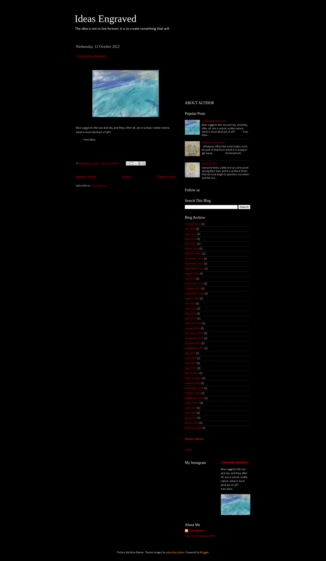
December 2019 (194, 333)
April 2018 (191, 418)
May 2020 (190, 313)
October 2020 (193, 288)
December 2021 (194, 258)
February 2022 (193, 253)
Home (127, 177)
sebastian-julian (175, 552)
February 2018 (193, 428)
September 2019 (194, 348)
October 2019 (193, 343)
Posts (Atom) (99, 185)
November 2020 (194, 283)
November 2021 (194, 263)
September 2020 (194, 293)
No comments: (111, 163)
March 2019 (192, 373)
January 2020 (192, 328)
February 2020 (193, 323)
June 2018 (190, 408)
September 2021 (194, 268)
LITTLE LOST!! (209, 164)
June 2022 (190, 234)
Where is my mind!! (213, 142)
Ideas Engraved (105, 18)
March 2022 (192, 248)
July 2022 (190, 229)
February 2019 (193, 378)
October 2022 (193, 224)
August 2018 (192, 403)
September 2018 (194, 398)
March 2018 (192, 423)
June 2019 (190, 358)
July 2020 (190, 303)
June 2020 (190, 308)
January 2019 (192, 383)
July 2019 (190, 353)
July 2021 (190, 278)
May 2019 (190, 363)
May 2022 (190, 239)
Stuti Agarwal (196, 530)
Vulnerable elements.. (92, 56)
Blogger (204, 552)
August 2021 (192, 273)
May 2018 (190, 413)
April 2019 (191, 368)
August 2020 (192, 298)
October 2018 (193, 393)
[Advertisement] (125, 223)
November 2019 (194, 338)
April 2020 (191, 318)
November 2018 (194, 388)
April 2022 (191, 243)
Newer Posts (86, 177)
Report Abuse (194, 439)
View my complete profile (200, 536)
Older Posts (166, 177)
